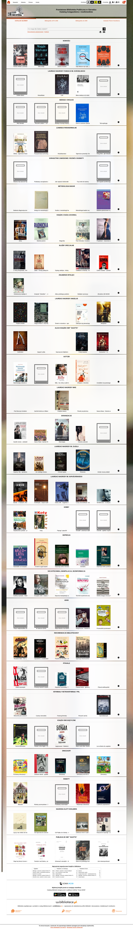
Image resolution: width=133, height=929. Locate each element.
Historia (23, 2)
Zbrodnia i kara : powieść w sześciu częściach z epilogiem (45, 876)
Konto (37, 2)
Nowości (15, 2)
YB (96, 2)
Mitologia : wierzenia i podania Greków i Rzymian (43, 870)
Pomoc (31, 2)
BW (92, 2)
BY (99, 2)
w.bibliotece (57, 906)
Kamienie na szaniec (37, 873)
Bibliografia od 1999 (81, 20)
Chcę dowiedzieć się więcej (58, 927)
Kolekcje (46, 32)
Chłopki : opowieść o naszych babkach (64, 870)
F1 (113, 2)
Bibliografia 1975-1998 (51, 20)
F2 (117, 2)
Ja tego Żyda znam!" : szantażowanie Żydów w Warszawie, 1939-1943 (93, 873)
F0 (110, 2)
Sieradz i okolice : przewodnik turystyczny (41, 872)
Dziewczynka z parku (83, 872)
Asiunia (80, 870)
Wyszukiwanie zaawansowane (36, 32)
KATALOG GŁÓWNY (21, 20)
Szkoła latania (59, 873)
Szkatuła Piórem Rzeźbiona (111, 20)
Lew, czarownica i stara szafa (62, 872)
